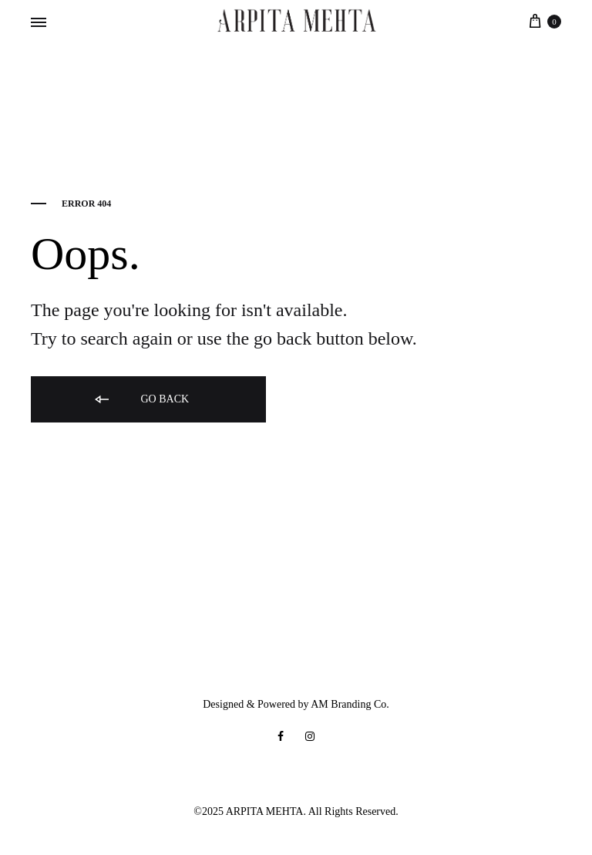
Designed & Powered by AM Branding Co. (295, 704)
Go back (140, 399)
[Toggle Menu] (38, 23)
